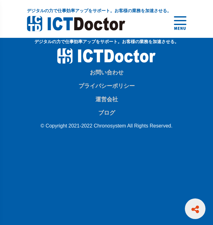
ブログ (106, 113)
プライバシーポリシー (107, 86)
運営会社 (106, 99)
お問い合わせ (107, 72)
